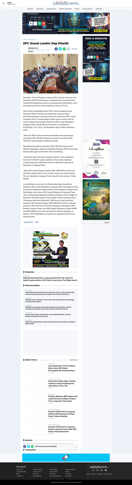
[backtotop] (66, 480)
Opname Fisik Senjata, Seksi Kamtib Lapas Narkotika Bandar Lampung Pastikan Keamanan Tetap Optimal (48, 315)
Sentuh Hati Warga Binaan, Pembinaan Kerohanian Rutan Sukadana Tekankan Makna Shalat (50, 323)
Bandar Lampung (37, 469)
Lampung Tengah (21, 471)
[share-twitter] (60, 49)
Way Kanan (69, 476)
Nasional (30, 9)
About (88, 474)
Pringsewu (68, 474)
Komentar (74, 49)
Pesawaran (36, 474)
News (36, 222)
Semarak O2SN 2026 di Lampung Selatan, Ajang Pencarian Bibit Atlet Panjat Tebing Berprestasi (62, 429)
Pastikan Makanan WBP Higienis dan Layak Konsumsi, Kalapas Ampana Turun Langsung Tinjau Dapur (63, 398)
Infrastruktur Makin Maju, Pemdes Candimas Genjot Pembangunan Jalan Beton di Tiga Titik (62, 383)
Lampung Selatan (54, 379)
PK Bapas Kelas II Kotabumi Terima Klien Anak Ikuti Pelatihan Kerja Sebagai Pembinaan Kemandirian (49, 301)
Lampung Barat (53, 469)
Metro (18, 474)
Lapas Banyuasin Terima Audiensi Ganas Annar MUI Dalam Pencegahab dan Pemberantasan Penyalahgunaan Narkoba (61, 368)
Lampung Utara (51, 9)
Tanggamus (19, 476)
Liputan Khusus (87, 9)
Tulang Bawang (37, 476)
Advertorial (39, 9)
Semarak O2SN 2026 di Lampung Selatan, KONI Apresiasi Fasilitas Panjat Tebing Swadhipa (61, 413)
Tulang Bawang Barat (55, 476)
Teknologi (99, 9)
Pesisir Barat (52, 474)
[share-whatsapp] (64, 49)
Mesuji (67, 471)
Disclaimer (100, 474)
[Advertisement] (50, 343)
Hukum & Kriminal (65, 9)
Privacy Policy (108, 474)
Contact (93, 474)
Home (25, 39)
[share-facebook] (56, 49)
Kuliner (77, 9)
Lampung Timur (28, 222)
